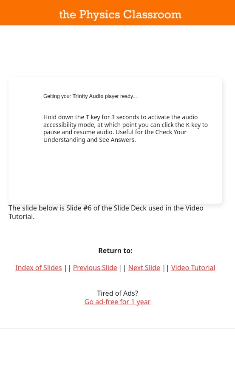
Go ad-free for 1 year (118, 301)
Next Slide (144, 267)
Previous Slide (95, 267)
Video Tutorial (193, 267)
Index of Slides (38, 267)
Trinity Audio (88, 96)
